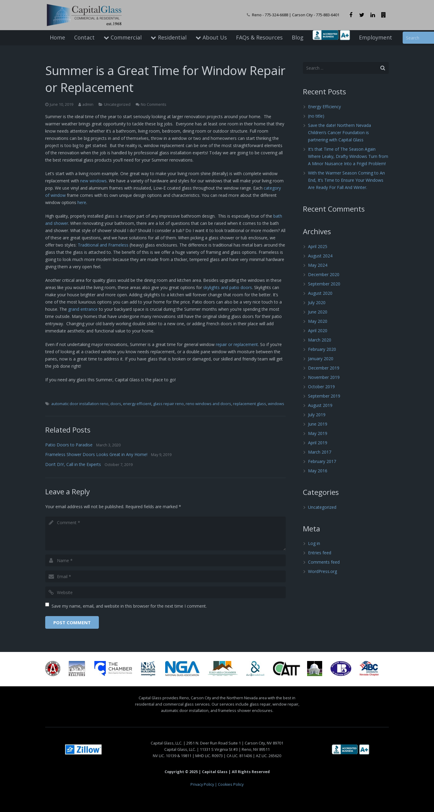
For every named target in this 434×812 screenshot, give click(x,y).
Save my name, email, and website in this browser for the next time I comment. (129, 606)
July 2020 (317, 302)
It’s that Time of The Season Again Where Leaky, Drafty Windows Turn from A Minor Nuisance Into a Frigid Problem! (348, 156)
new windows (93, 181)
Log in (314, 543)
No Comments (153, 104)
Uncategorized (117, 104)
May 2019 (317, 433)
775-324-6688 (276, 14)
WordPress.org (322, 571)
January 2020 (320, 358)
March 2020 (319, 340)
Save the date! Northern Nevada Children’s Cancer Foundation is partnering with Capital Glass (339, 132)
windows (276, 403)
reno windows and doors (208, 403)
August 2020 (320, 293)
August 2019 (320, 405)
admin (87, 104)
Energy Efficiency (324, 106)
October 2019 (321, 386)
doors (115, 403)
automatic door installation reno (79, 403)
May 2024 (317, 265)
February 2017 (322, 461)
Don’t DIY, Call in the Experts (73, 464)
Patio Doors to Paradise (69, 445)
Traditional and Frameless (103, 245)
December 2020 (323, 274)
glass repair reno (168, 403)
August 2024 (320, 256)
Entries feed (319, 552)
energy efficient (137, 403)
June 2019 (317, 424)
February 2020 (322, 349)
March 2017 (319, 452)
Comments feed (324, 562)
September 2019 (324, 396)
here (81, 202)
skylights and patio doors (227, 287)
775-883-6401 (327, 14)
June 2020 (317, 312)
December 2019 (323, 368)
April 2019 (317, 442)
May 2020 (317, 321)
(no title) (316, 116)
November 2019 (324, 377)
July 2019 (317, 414)
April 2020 (317, 330)
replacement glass (249, 403)
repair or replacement (237, 344)
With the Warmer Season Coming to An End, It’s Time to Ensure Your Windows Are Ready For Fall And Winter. (346, 180)
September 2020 (324, 284)
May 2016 (317, 471)
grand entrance (83, 309)
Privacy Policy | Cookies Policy (217, 784)
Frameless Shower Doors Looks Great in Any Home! (96, 454)
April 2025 (317, 246)
